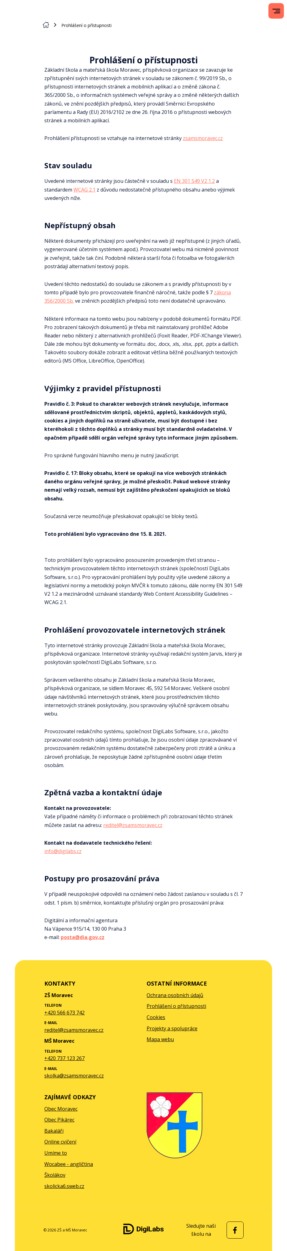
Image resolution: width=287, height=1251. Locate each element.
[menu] (276, 11)
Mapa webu (160, 1039)
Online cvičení (60, 1141)
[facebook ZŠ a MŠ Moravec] (233, 1230)
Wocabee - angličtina (68, 1164)
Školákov (54, 1175)
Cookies (156, 1017)
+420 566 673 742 (64, 1012)
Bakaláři (54, 1130)
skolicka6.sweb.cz (64, 1186)
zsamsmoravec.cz (203, 138)
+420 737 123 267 (64, 1058)
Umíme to (55, 1152)
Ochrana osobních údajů (175, 995)
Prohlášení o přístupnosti (176, 1006)
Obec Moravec (60, 1108)
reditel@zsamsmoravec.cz (132, 825)
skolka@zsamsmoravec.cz (74, 1075)
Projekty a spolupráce (172, 1028)
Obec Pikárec (59, 1119)
